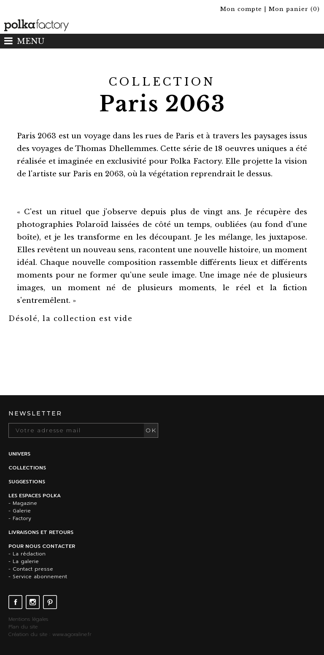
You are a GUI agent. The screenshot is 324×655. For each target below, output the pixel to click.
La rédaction (29, 554)
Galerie (22, 511)
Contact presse (33, 569)
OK (151, 430)
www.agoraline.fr (72, 634)
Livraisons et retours (40, 532)
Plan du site (23, 627)
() (294, 9)
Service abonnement (40, 576)
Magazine (25, 503)
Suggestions (26, 481)
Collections (27, 468)
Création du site (27, 634)
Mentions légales (28, 619)
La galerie (26, 561)
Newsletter (35, 413)
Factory (22, 518)
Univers (19, 454)
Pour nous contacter (41, 546)
